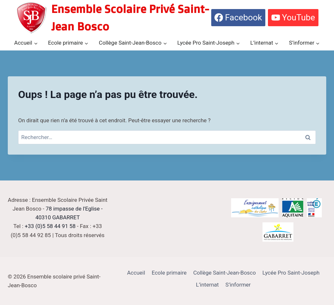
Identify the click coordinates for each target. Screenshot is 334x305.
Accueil (136, 272)
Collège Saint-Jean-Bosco (224, 272)
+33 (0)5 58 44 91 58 (50, 226)
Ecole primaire (169, 272)
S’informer (238, 284)
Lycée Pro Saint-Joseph (290, 272)
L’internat (207, 284)
